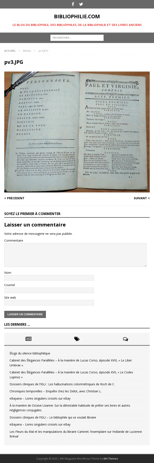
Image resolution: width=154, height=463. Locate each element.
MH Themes (111, 458)
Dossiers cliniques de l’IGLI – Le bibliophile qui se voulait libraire (53, 417)
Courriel (9, 285)
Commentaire (13, 240)
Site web (10, 297)
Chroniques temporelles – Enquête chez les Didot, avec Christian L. (55, 391)
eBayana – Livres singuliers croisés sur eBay (40, 398)
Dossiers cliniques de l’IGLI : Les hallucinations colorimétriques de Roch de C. (62, 384)
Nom (7, 273)
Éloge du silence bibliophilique (30, 353)
